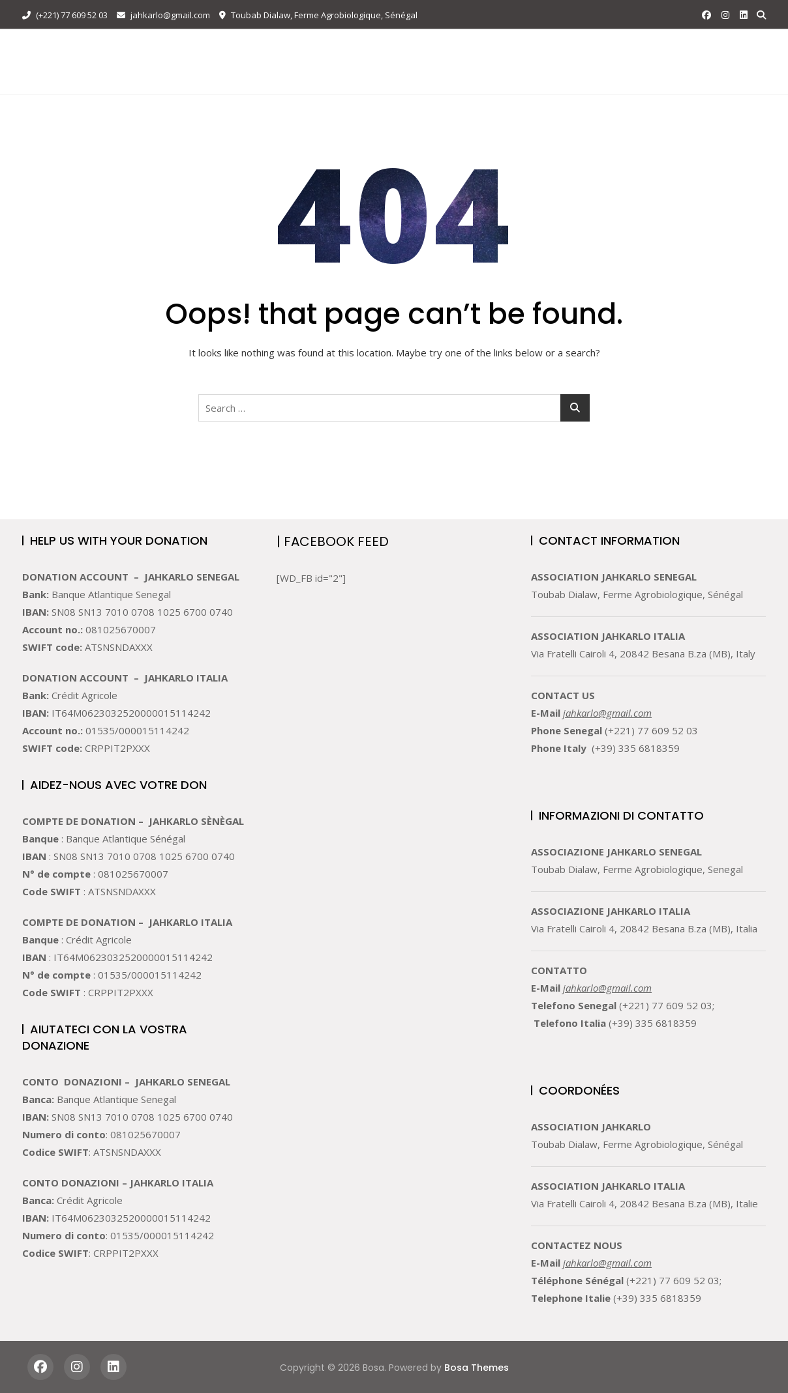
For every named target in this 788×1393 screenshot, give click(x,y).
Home (228, 46)
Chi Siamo (285, 46)
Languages (243, 76)
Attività (349, 46)
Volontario (433, 46)
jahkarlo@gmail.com (163, 15)
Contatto (582, 46)
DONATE (732, 61)
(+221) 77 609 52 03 (65, 15)
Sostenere (510, 46)
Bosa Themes (476, 1367)
